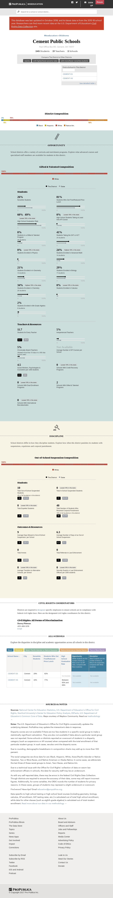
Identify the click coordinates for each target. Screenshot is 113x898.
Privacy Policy (64, 847)
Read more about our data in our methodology (43, 803)
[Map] (38, 83)
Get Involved (14, 840)
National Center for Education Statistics (37, 709)
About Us (62, 818)
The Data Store (15, 826)
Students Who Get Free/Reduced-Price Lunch (51, 659)
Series (11, 833)
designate (41, 610)
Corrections (14, 847)
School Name (13, 656)
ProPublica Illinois (16, 822)
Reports (61, 833)
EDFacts (75, 713)
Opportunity (80, 662)
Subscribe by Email (17, 855)
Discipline (98, 662)
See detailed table (87, 83)
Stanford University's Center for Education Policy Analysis (44, 713)
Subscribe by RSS (17, 859)
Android (19, 870)
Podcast (12, 873)
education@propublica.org (50, 789)
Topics (11, 829)
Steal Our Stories (65, 859)
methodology (94, 716)
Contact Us (63, 862)
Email (19, 628)
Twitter (12, 862)
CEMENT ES (68, 74)
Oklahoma (64, 35)
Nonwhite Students (37, 657)
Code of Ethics (64, 844)
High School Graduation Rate (65, 660)
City (26, 656)
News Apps (14, 837)
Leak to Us (63, 855)
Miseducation (35, 4)
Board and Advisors (66, 822)
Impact (12, 844)
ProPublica (13, 818)
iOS (10, 870)
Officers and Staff (65, 826)
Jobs (60, 829)
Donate (100, 2)
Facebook (13, 866)
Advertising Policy (66, 840)
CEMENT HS (68, 78)
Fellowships (72, 829)
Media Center (64, 837)
